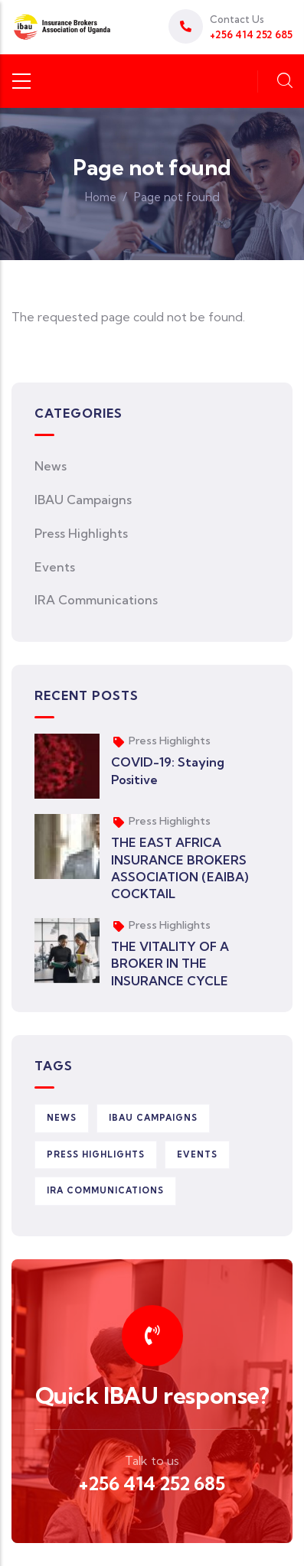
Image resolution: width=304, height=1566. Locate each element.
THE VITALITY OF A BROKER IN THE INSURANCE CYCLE (170, 963)
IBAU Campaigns (83, 499)
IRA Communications (96, 599)
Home (100, 197)
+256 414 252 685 (152, 1483)
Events (54, 567)
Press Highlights (81, 533)
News (50, 466)
